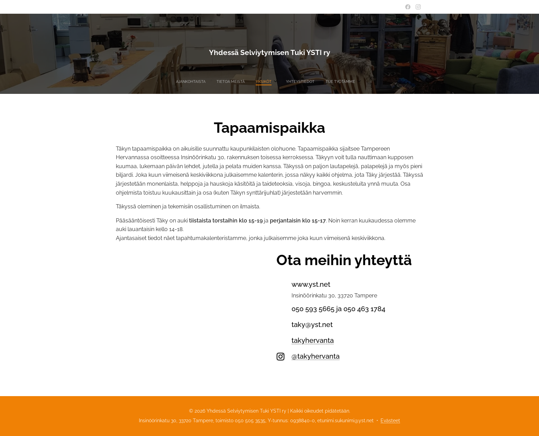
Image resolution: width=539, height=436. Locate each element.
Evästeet (390, 420)
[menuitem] (245, 81)
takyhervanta (313, 340)
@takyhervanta (316, 356)
